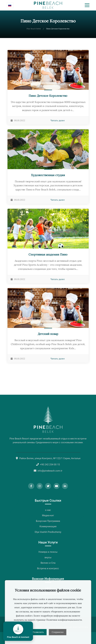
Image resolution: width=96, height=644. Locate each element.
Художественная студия (48, 175)
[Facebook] (31, 486)
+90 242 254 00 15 (50, 464)
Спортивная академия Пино (48, 254)
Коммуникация (48, 526)
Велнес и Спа (48, 562)
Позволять (38, 632)
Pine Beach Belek (34, 29)
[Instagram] (40, 486)
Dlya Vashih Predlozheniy (48, 532)
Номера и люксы (48, 551)
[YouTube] (56, 486)
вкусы (48, 557)
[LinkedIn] (65, 486)
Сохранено (58, 632)
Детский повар (48, 334)
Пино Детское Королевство (48, 96)
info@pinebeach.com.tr (50, 470)
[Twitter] (48, 486)
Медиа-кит (48, 515)
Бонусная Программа (48, 521)
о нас (48, 510)
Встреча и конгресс (48, 568)
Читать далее (57, 120)
